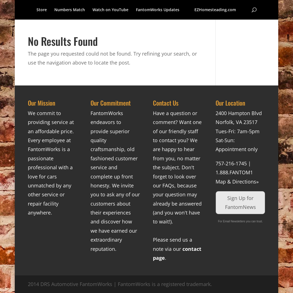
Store (41, 10)
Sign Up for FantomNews (240, 202)
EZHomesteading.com (215, 10)
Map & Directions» (237, 181)
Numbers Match (69, 10)
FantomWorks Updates (157, 10)
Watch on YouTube (110, 10)
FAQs (168, 185)
